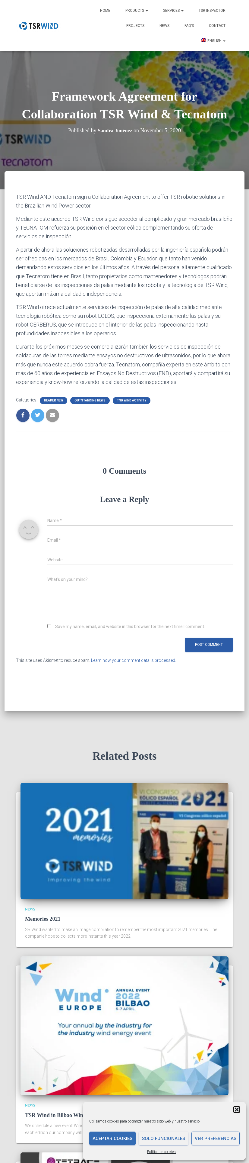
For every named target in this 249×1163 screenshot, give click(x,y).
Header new (53, 400)
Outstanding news (90, 400)
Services (173, 10)
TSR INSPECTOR (212, 10)
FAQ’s (189, 26)
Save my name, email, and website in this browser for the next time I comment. (130, 626)
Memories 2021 (42, 919)
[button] (237, 1110)
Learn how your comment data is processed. (133, 660)
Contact (217, 26)
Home (105, 10)
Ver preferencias (215, 1138)
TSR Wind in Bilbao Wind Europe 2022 (71, 1115)
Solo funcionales (163, 1138)
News (164, 26)
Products (136, 10)
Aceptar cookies (112, 1138)
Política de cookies (161, 1152)
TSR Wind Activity (131, 400)
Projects (135, 26)
